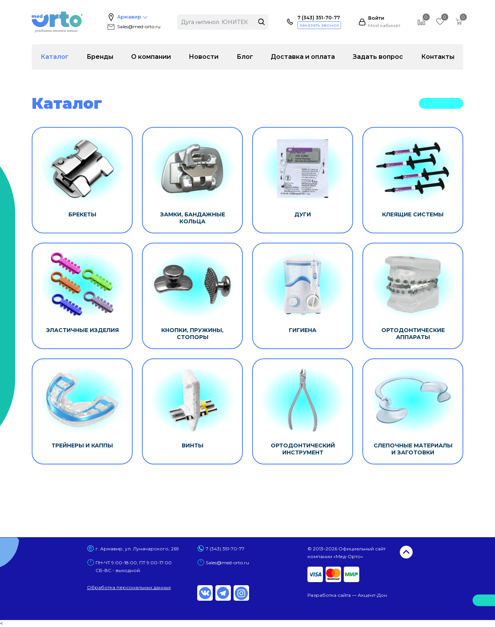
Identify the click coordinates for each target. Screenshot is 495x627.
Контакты (437, 56)
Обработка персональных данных (129, 587)
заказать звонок (319, 25)
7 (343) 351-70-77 (318, 18)
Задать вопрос (378, 56)
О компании (151, 56)
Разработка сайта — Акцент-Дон (347, 595)
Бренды (100, 56)
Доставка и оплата (303, 56)
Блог (245, 56)
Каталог (54, 56)
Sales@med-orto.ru (133, 26)
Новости (203, 56)
